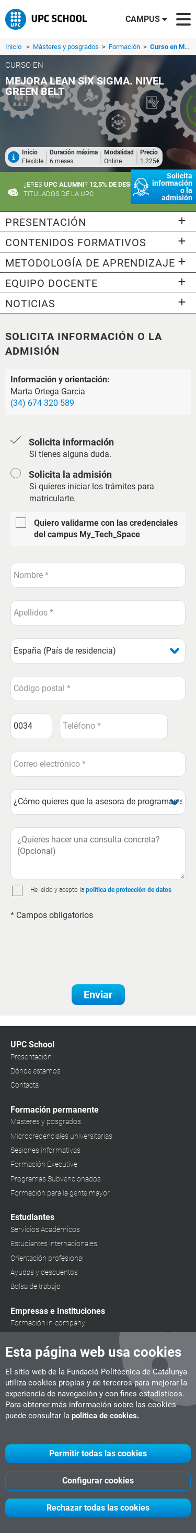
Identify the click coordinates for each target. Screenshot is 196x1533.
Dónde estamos (35, 1071)
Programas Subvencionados (55, 1179)
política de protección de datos (128, 890)
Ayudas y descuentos (44, 1272)
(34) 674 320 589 (42, 403)
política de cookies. (105, 1415)
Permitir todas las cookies (98, 1453)
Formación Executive (43, 1164)
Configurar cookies (98, 1481)
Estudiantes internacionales (53, 1243)
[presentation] (89, 947)
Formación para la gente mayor (60, 1193)
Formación (125, 47)
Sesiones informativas (45, 1150)
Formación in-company (47, 1323)
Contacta (24, 1085)
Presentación (31, 1057)
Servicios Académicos (45, 1229)
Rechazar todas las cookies (98, 1508)
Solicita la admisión (70, 474)
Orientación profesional (47, 1258)
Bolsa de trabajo (35, 1286)
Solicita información (71, 442)
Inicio (13, 47)
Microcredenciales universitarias (61, 1136)
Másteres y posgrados (66, 47)
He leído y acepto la (57, 890)
